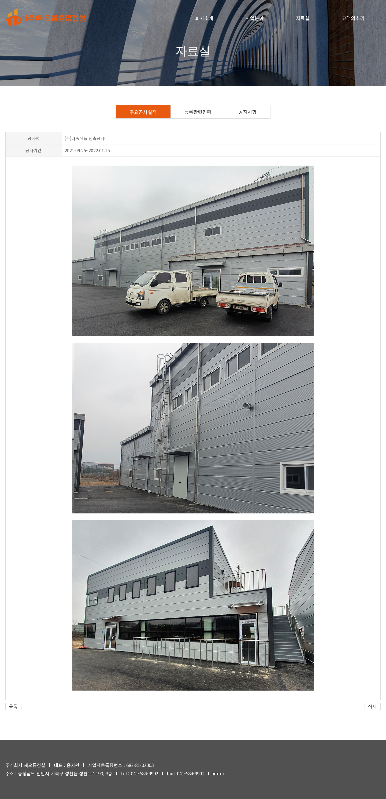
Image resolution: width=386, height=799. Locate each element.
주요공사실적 (143, 111)
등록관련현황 (197, 111)
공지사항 (248, 111)
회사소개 (204, 17)
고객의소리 (353, 17)
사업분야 (255, 17)
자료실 (303, 17)
